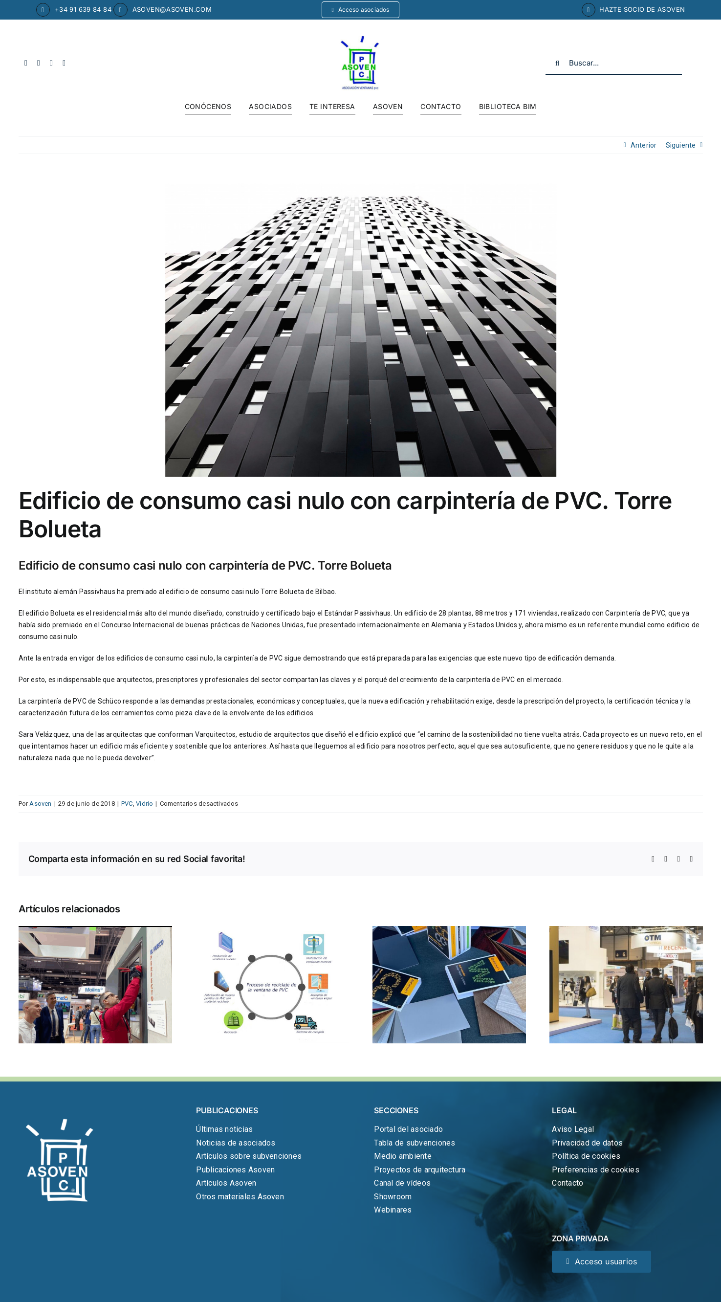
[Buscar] (557, 63)
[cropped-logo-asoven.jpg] (360, 39)
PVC (127, 803)
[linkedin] (64, 63)
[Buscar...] (614, 63)
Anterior (644, 145)
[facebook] (25, 63)
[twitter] (38, 63)
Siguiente (681, 145)
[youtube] (51, 63)
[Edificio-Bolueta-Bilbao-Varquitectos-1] (361, 330)
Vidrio (144, 803)
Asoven (40, 803)
